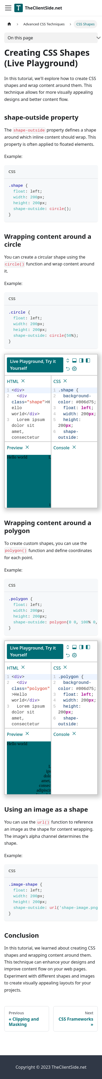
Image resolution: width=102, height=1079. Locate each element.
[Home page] (9, 24)
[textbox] (77, 420)
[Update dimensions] (74, 369)
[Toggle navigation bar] (8, 8)
